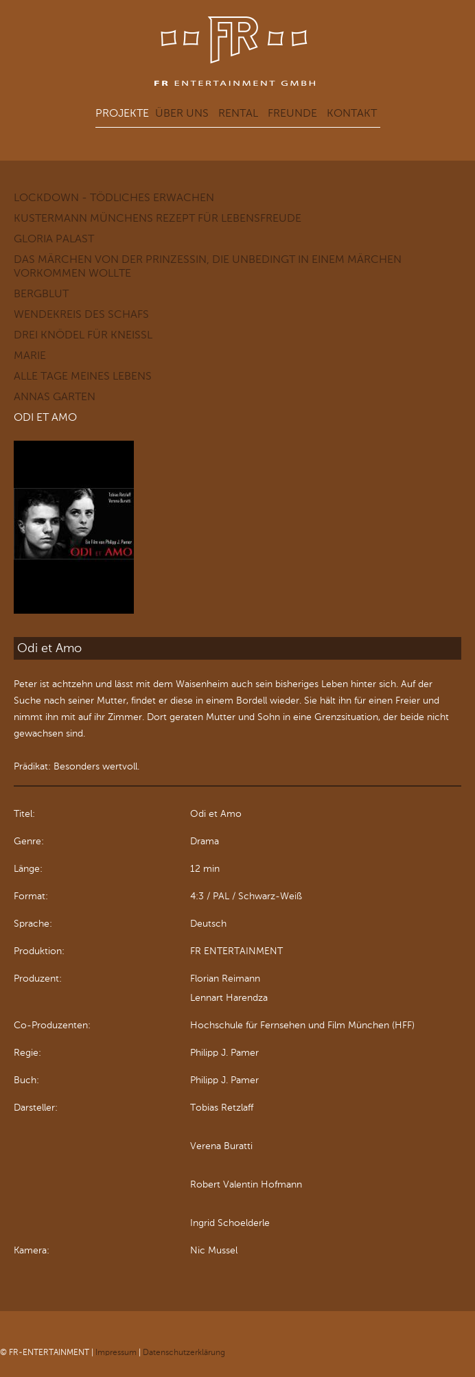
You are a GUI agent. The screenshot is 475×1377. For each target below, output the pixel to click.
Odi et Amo (45, 417)
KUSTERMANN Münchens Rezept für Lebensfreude (157, 217)
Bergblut (41, 293)
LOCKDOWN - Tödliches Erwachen (114, 197)
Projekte (122, 112)
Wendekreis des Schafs (81, 314)
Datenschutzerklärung (184, 1352)
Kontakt (352, 112)
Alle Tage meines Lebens (83, 375)
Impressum (116, 1352)
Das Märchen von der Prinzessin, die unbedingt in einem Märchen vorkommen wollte (208, 266)
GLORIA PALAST (54, 238)
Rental (238, 112)
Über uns (182, 112)
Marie (30, 355)
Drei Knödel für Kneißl (83, 334)
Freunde (292, 112)
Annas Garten (54, 396)
